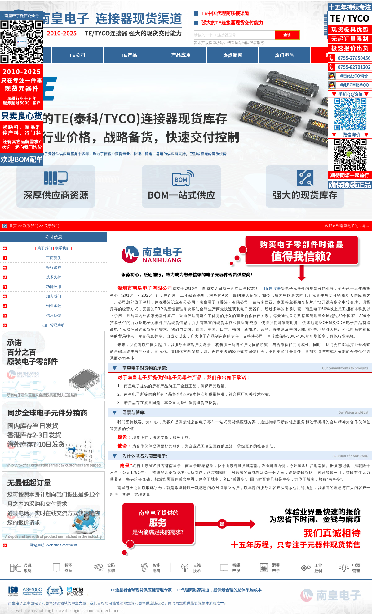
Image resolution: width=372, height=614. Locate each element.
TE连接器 (272, 288)
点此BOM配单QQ (354, 85)
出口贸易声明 (53, 325)
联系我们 (62, 248)
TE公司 (77, 55)
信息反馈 (53, 315)
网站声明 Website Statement (53, 545)
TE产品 (129, 55)
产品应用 (181, 55)
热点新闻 (233, 55)
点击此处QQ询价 (353, 76)
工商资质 (53, 258)
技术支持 (53, 277)
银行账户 (53, 267)
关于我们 (51, 226)
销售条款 (53, 306)
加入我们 (53, 296)
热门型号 (284, 55)
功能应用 (53, 287)
